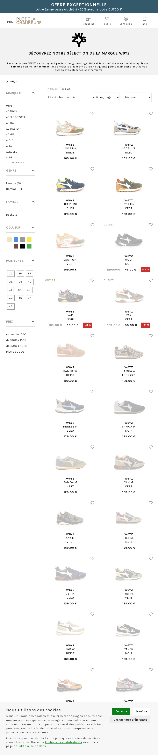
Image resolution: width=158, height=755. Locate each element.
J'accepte (121, 711)
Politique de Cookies (32, 746)
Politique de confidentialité (63, 742)
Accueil (53, 89)
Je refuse (141, 711)
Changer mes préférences (130, 719)
